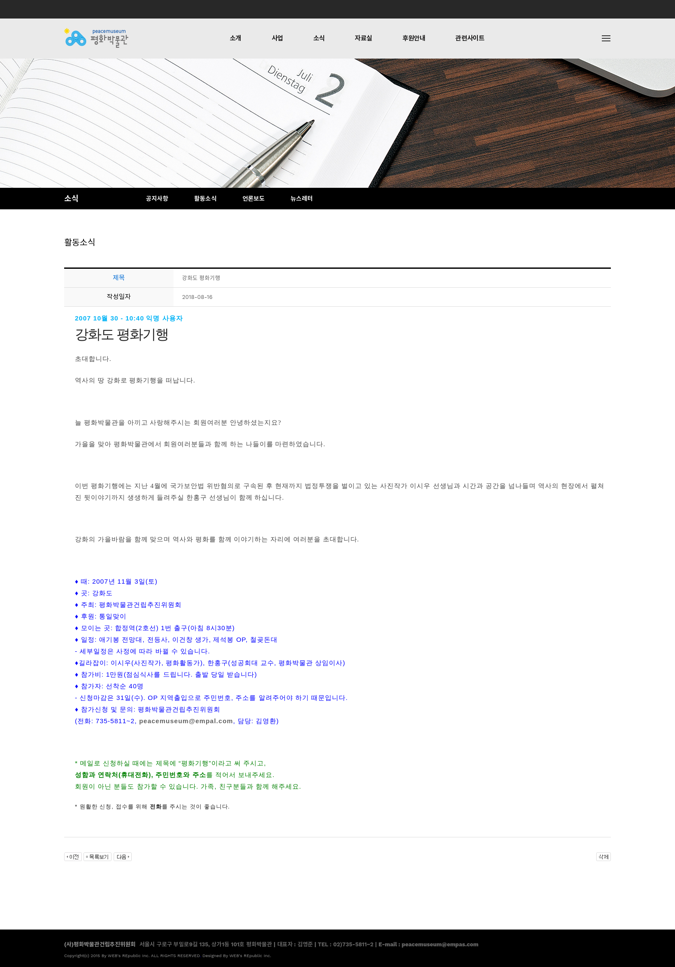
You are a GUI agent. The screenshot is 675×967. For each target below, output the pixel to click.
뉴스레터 (302, 198)
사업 (277, 38)
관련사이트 (469, 38)
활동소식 (205, 198)
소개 (236, 38)
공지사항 (157, 198)
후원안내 (414, 38)
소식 (319, 38)
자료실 (363, 38)
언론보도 (253, 198)
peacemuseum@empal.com (186, 720)
